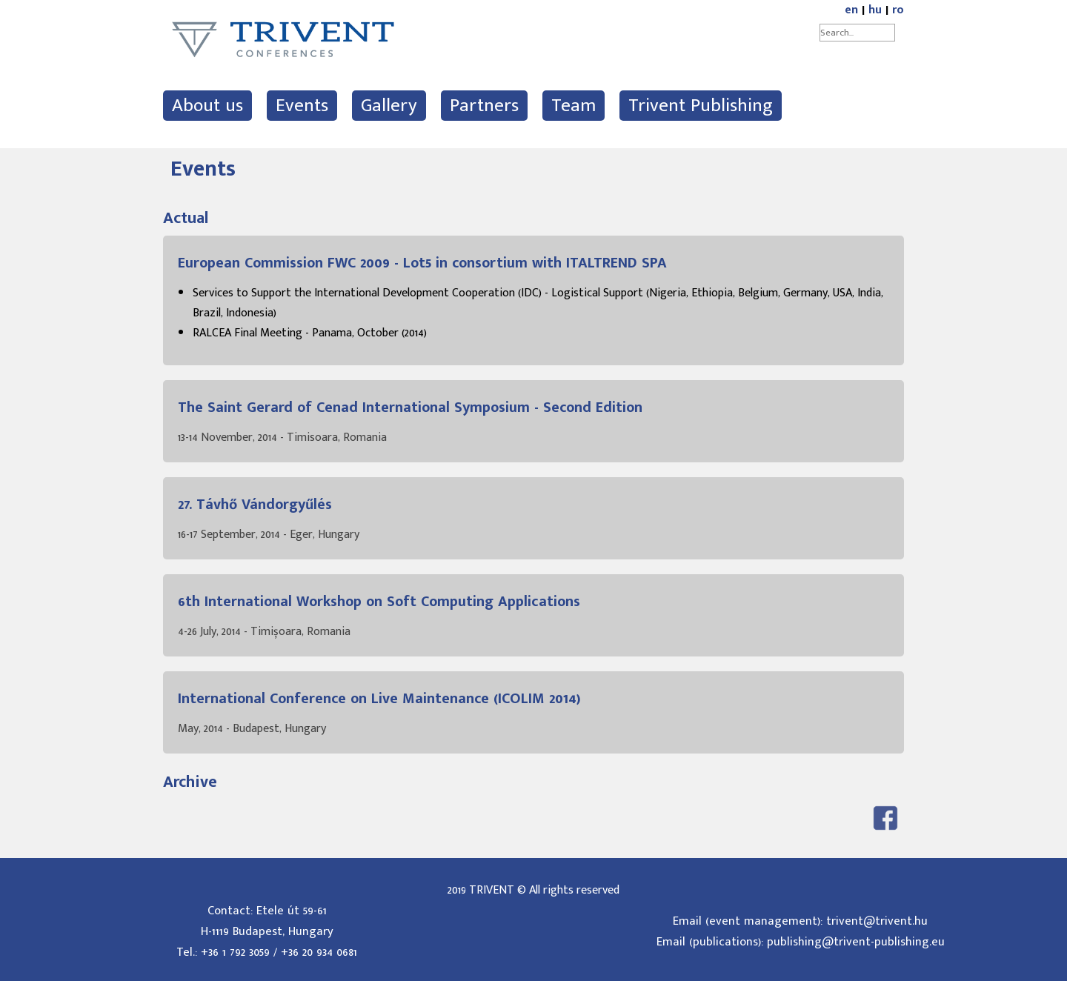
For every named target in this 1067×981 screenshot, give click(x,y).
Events (302, 105)
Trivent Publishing (700, 105)
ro (898, 10)
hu (875, 10)
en (851, 10)
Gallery (389, 105)
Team (573, 105)
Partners (484, 105)
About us (207, 105)
